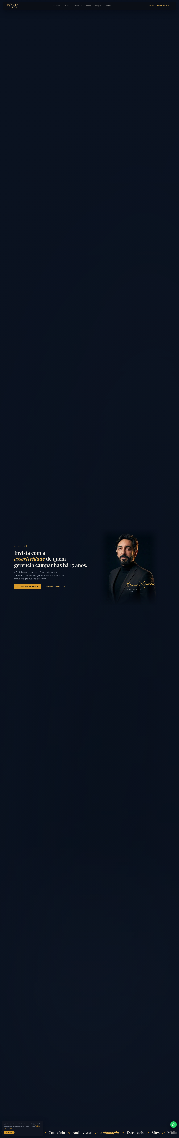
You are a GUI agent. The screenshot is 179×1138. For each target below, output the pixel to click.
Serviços (57, 6)
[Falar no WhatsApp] (173, 1124)
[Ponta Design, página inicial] (13, 5)
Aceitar (9, 1132)
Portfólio (78, 6)
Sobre (88, 6)
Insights (98, 6)
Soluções (67, 6)
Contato (108, 6)
